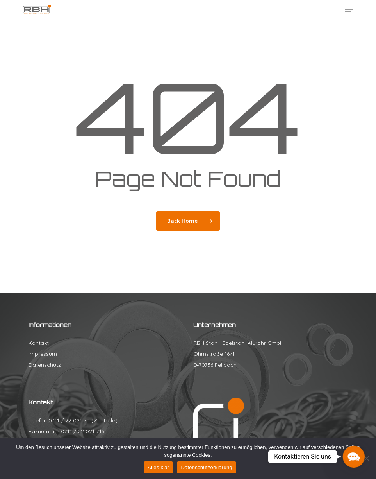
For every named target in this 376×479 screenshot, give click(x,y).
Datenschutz (45, 364)
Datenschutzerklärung (206, 467)
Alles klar (158, 467)
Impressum (43, 353)
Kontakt (39, 342)
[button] (349, 9)
